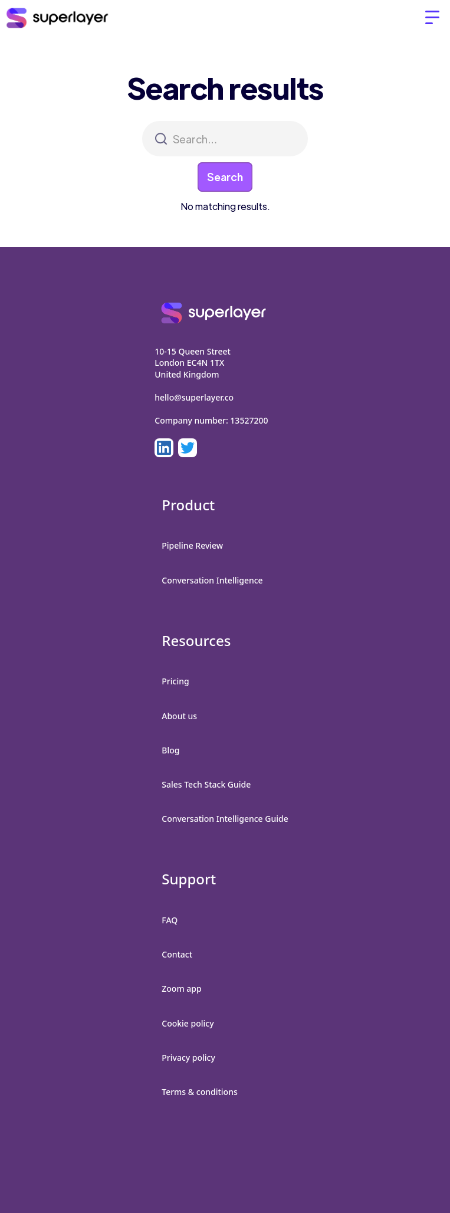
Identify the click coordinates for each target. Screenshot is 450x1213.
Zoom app (181, 988)
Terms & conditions (199, 1091)
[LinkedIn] (164, 447)
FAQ (170, 920)
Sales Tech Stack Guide (206, 784)
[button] (432, 17)
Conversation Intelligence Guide (225, 818)
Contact (177, 954)
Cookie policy (187, 1023)
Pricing (175, 681)
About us (179, 716)
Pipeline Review (192, 545)
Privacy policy (188, 1057)
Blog (170, 750)
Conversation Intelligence (212, 580)
